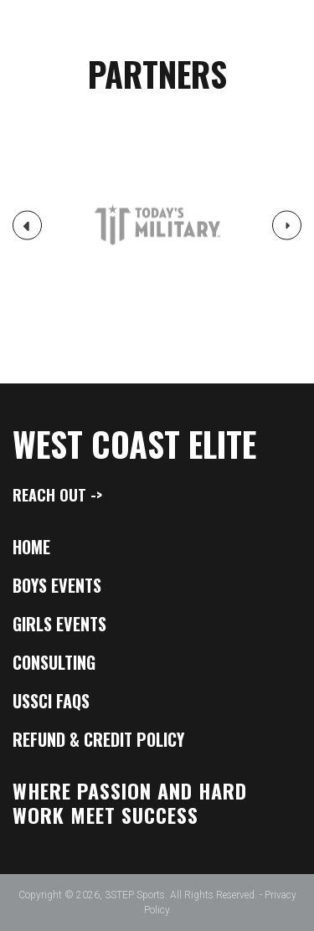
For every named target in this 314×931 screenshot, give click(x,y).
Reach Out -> (57, 495)
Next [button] (287, 230)
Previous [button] (27, 232)
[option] (157, 225)
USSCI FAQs (51, 700)
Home (31, 546)
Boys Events (57, 585)
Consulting (54, 662)
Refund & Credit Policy (98, 739)
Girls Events (59, 623)
